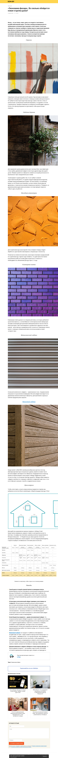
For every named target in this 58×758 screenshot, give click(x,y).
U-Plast (18, 657)
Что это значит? (13, 757)
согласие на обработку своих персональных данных (21, 746)
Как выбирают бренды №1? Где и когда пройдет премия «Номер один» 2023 (18, 691)
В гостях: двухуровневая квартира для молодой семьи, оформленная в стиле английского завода (18, 714)
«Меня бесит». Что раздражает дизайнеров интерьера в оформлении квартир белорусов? (40, 691)
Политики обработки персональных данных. (41, 754)
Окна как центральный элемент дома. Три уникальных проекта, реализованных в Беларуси (40, 713)
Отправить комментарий (16, 743)
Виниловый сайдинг (28, 401)
